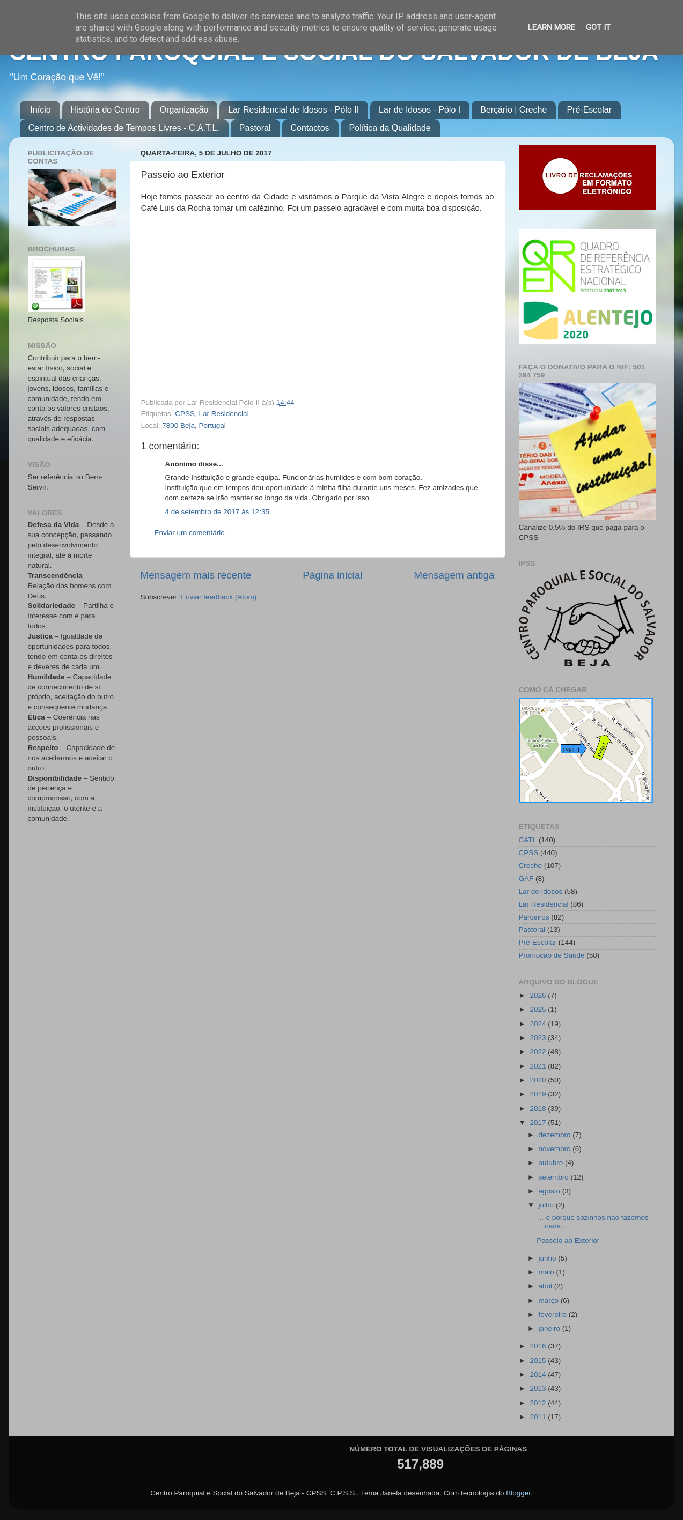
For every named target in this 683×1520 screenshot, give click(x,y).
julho (547, 1205)
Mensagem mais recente (196, 575)
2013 (539, 1388)
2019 (539, 1094)
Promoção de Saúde (552, 955)
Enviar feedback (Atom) (218, 597)
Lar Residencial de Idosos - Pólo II (293, 109)
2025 (539, 1009)
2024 (539, 1024)
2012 (539, 1403)
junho (549, 1258)
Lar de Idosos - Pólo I (419, 109)
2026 (539, 995)
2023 (539, 1038)
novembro (556, 1149)
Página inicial (332, 575)
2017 (539, 1122)
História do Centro (105, 109)
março (550, 1300)
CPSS (185, 414)
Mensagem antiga (454, 575)
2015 (539, 1360)
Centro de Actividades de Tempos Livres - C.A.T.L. (123, 127)
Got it (598, 27)
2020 (539, 1080)
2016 (539, 1346)
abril (546, 1286)
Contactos (310, 127)
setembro (555, 1177)
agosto (550, 1191)
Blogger (518, 1493)
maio (547, 1272)
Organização (184, 109)
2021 (539, 1066)
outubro (552, 1163)
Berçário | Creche (513, 109)
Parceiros (534, 917)
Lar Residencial (224, 414)
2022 (539, 1052)
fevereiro (554, 1314)
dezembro (556, 1135)
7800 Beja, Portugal (194, 425)
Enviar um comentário (190, 533)
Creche (530, 866)
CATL (528, 840)
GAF (526, 878)
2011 (539, 1417)
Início (41, 109)
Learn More (551, 27)
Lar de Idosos (541, 891)
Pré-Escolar (589, 109)
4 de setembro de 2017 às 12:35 (217, 512)
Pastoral (255, 127)
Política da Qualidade (390, 127)
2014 (539, 1374)
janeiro (550, 1328)
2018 (539, 1108)
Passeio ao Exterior (568, 1240)
